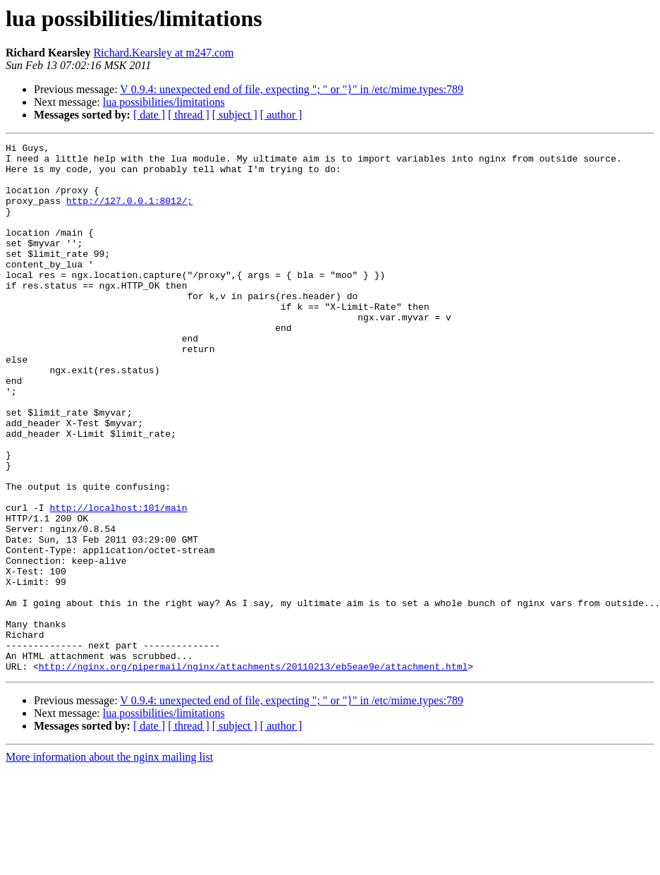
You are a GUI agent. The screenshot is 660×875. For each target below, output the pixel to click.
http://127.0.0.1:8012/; (129, 213)
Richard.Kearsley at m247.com (163, 53)
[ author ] (281, 115)
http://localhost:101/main (118, 581)
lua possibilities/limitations (164, 102)
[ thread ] (188, 115)
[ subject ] (234, 115)
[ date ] (149, 115)
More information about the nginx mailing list (109, 863)
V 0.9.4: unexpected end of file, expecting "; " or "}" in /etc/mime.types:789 (291, 89)
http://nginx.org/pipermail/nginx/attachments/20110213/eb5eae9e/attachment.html (253, 772)
